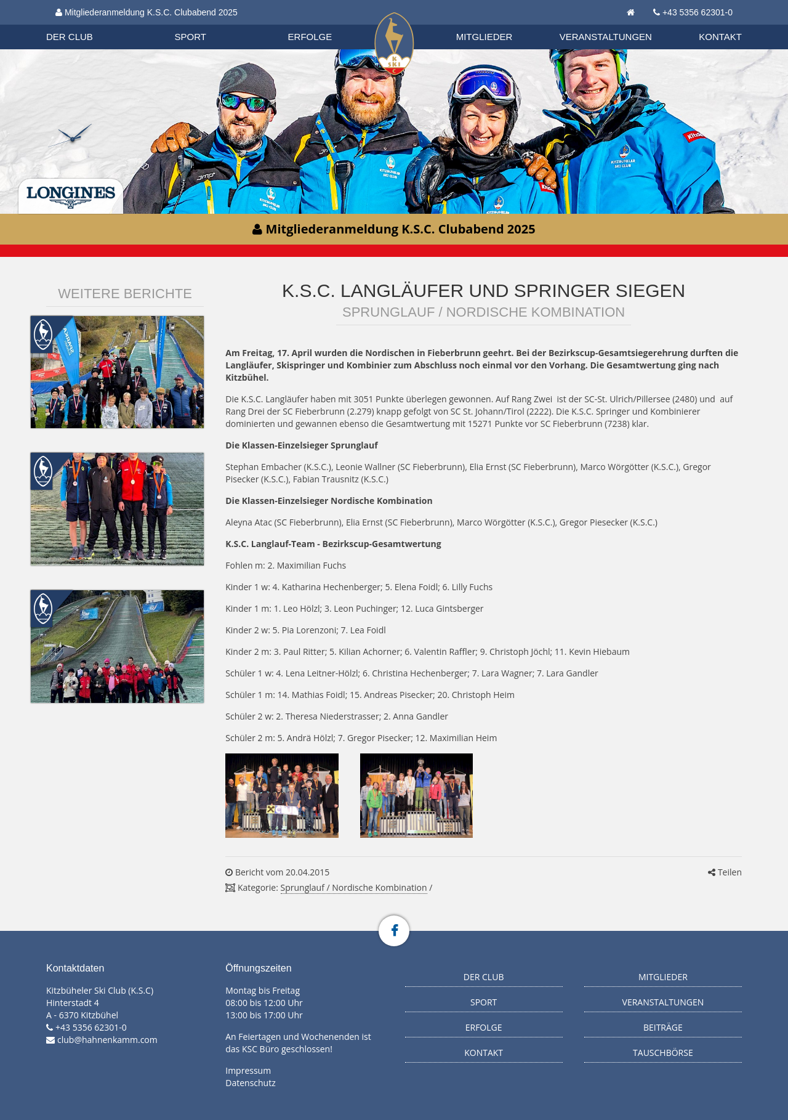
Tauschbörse (663, 1052)
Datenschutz (250, 1083)
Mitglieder (484, 36)
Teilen (725, 872)
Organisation (81, 24)
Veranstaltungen (606, 36)
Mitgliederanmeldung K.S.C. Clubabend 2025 (146, 12)
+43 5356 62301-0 (697, 12)
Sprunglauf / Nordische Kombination (354, 887)
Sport (190, 36)
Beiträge (663, 1027)
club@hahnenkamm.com (107, 1039)
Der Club (69, 36)
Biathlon (80, 24)
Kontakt (720, 36)
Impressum (248, 1070)
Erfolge (310, 36)
